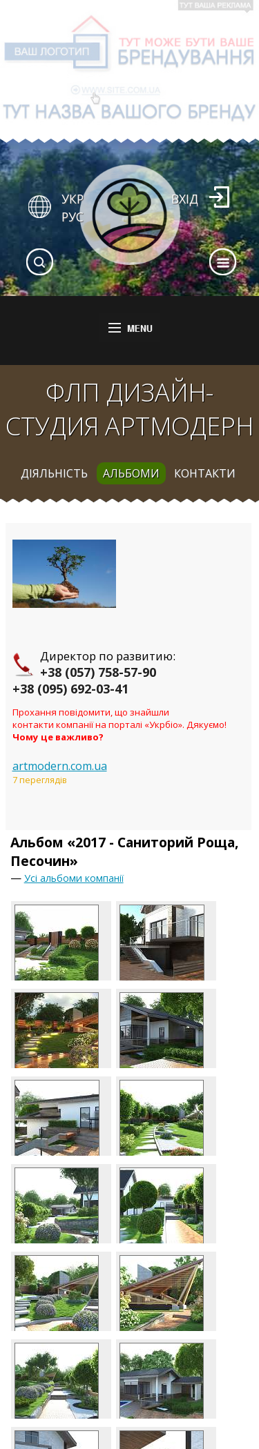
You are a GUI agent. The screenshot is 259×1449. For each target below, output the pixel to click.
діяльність (54, 473)
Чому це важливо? (58, 737)
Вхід (184, 198)
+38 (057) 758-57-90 (98, 672)
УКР (72, 198)
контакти (205, 473)
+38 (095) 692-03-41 (70, 688)
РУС (72, 216)
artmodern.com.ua (59, 765)
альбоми (131, 473)
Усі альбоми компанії (74, 878)
